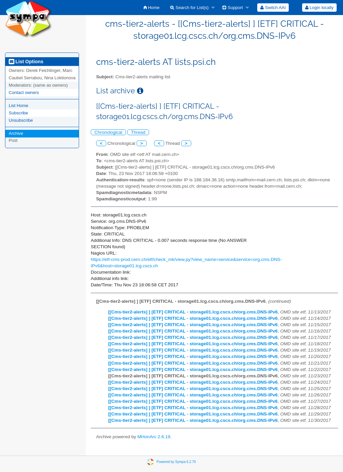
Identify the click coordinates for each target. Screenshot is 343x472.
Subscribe (18, 112)
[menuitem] (151, 7)
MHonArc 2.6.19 (153, 436)
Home (151, 7)
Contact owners (24, 92)
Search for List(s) (189, 7)
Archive (16, 133)
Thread (138, 132)
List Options (26, 61)
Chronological (108, 132)
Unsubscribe (21, 120)
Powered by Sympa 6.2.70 (176, 462)
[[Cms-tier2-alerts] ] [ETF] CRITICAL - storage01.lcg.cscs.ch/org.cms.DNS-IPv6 (193, 311)
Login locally (319, 7)
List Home (18, 105)
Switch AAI (273, 7)
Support (232, 7)
